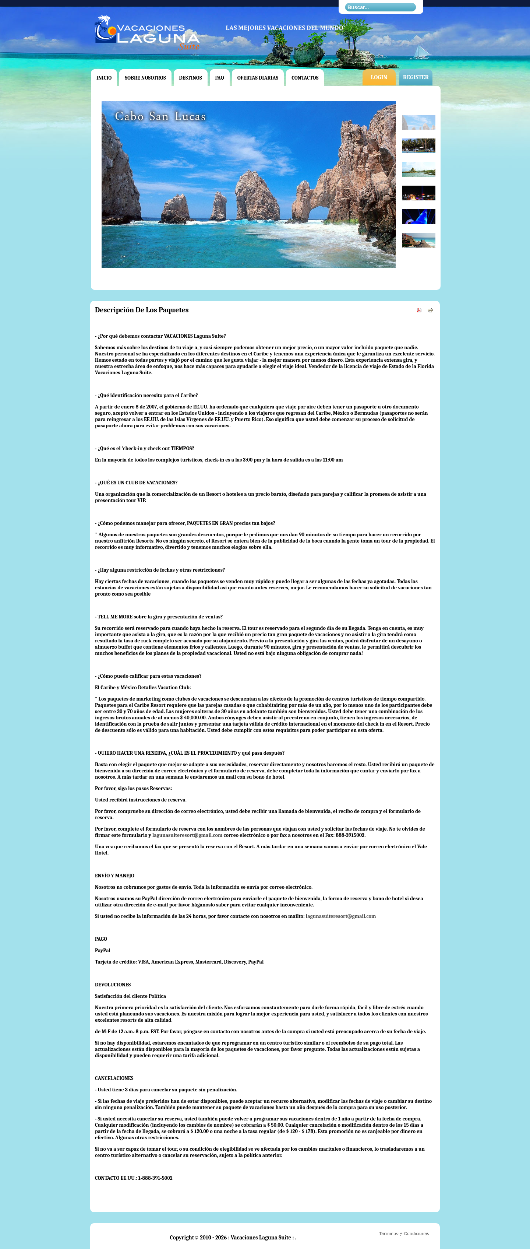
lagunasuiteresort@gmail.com (187, 835)
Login (379, 77)
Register (416, 77)
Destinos (190, 78)
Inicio (104, 78)
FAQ (219, 78)
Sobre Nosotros (145, 78)
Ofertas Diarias (258, 78)
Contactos (305, 78)
